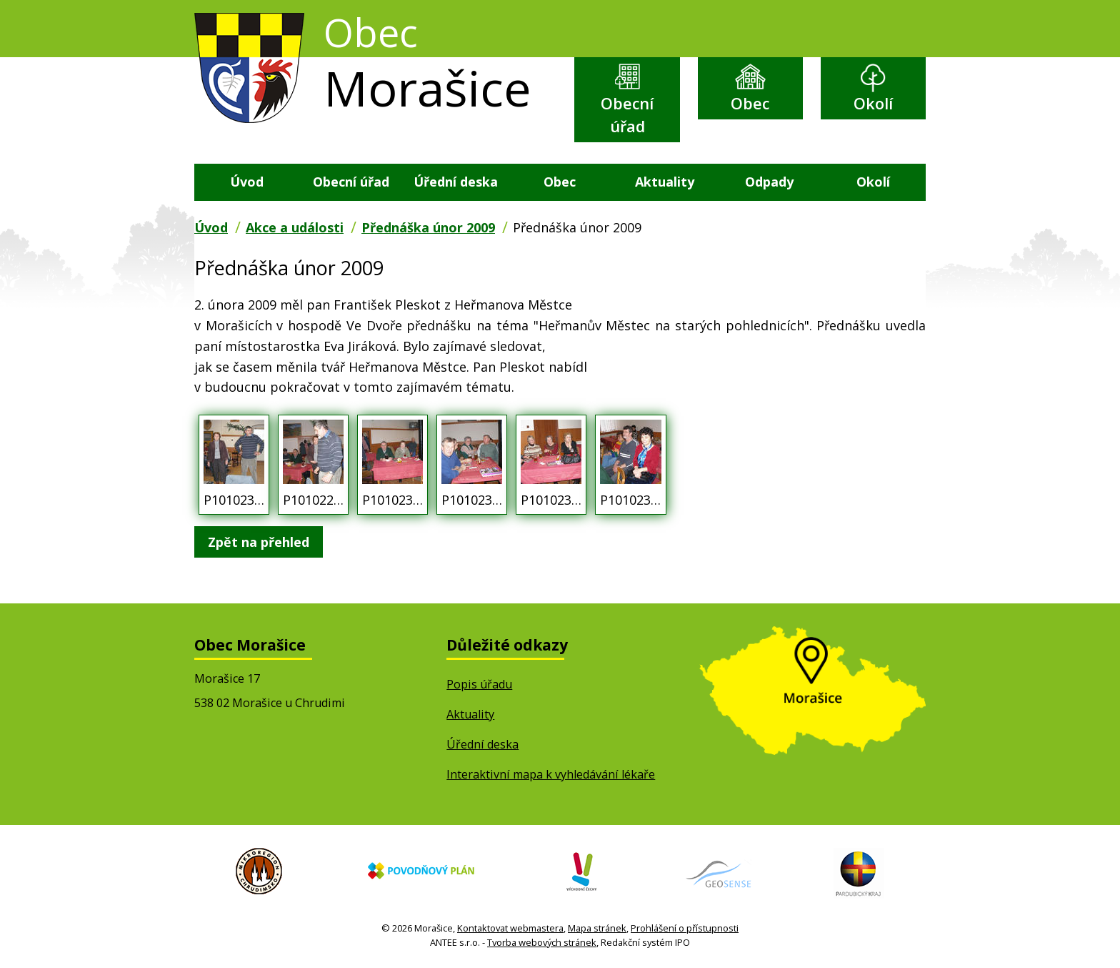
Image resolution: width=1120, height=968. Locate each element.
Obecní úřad (627, 115)
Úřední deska (456, 181)
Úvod (247, 181)
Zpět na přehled (258, 541)
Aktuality (664, 181)
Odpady (769, 181)
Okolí (873, 103)
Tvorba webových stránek (541, 942)
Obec (750, 103)
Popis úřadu (479, 684)
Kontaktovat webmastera (510, 928)
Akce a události (295, 227)
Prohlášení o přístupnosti (685, 928)
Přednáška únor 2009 (428, 227)
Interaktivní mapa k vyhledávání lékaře (550, 774)
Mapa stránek (597, 928)
